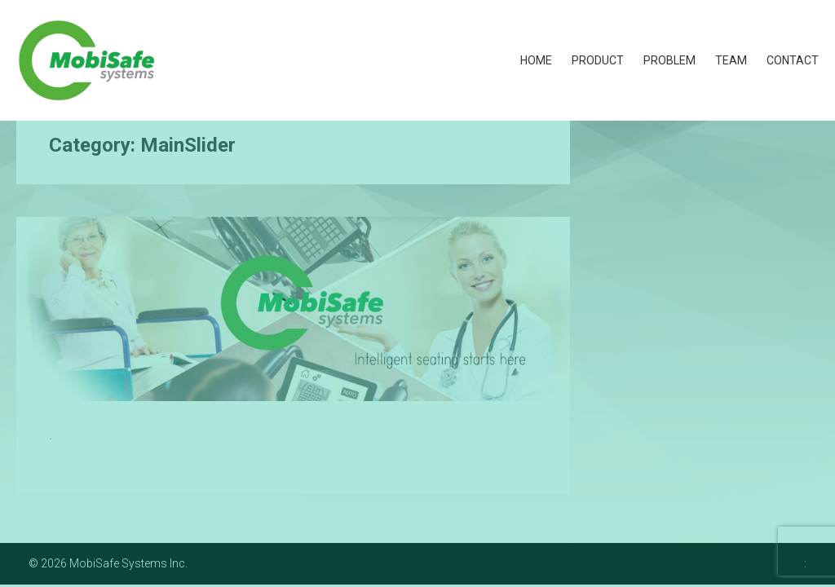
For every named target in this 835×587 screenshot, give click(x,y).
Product (598, 60)
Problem (669, 60)
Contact (793, 60)
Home (536, 60)
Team (731, 60)
